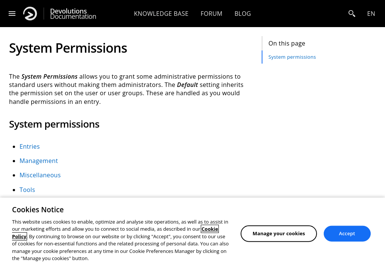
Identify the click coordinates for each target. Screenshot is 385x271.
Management (39, 161)
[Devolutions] (30, 13)
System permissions (292, 56)
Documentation (73, 13)
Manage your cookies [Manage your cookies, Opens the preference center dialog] (279, 233)
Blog (243, 13)
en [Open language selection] (371, 13)
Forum (211, 13)
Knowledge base (161, 13)
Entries (30, 146)
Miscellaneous (40, 175)
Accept (347, 233)
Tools (27, 190)
